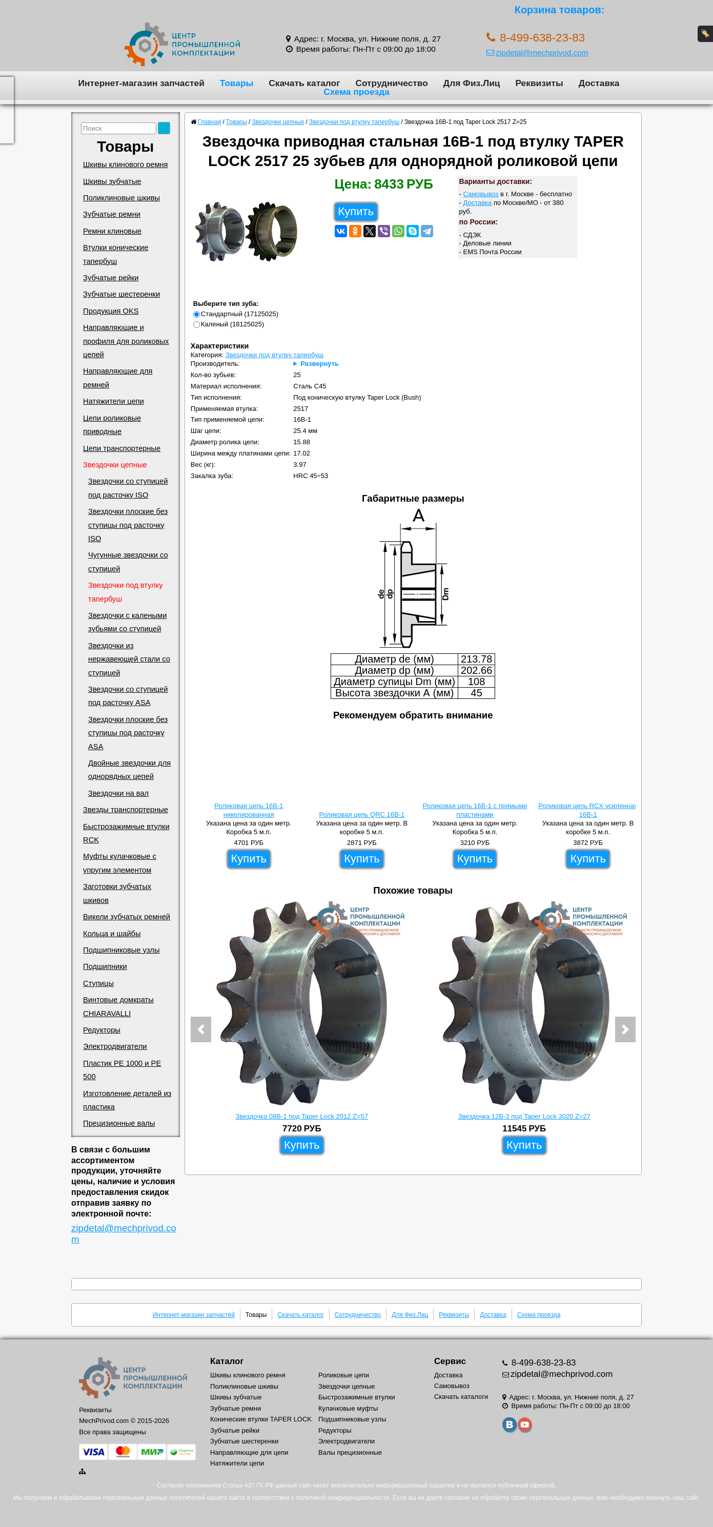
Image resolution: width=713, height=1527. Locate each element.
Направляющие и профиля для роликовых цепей (126, 341)
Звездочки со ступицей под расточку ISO (128, 488)
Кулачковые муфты (348, 1408)
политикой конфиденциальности (342, 1497)
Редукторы (101, 1030)
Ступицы (98, 983)
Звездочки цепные (115, 465)
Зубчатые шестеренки (121, 294)
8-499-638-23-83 (542, 1363)
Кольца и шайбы (111, 934)
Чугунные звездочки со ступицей (128, 561)
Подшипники (105, 966)
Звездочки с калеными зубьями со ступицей (127, 622)
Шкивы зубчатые (112, 181)
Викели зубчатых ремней (126, 917)
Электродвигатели (115, 1046)
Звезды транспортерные (125, 810)
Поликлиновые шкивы (121, 198)
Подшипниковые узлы (121, 950)
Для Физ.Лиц (471, 83)
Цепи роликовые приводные (112, 425)
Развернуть (319, 363)
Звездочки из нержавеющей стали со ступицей (129, 659)
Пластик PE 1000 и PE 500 (122, 1070)
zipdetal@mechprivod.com (537, 52)
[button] (201, 1029)
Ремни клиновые (112, 231)
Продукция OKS (110, 311)
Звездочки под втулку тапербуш (125, 592)
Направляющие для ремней (117, 377)
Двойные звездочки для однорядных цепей (129, 769)
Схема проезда (356, 92)
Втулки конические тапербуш (115, 254)
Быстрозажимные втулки (356, 1397)
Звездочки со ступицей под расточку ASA (128, 696)
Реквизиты (539, 83)
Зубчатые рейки (110, 278)
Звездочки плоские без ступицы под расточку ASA (128, 733)
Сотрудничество (391, 83)
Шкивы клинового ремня (125, 164)
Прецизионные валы (119, 1123)
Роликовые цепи (343, 1375)
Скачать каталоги (461, 1396)
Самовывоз (481, 194)
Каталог (226, 1361)
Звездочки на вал (118, 793)
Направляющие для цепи (249, 1452)
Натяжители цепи (113, 401)
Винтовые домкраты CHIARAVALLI (118, 1006)
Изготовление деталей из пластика (127, 1100)
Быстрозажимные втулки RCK (126, 833)
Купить (356, 211)
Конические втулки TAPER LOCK (261, 1419)
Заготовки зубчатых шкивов (117, 893)
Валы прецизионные (350, 1452)
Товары (237, 83)
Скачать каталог (304, 83)
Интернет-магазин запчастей (141, 83)
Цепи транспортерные (121, 448)
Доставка (599, 83)
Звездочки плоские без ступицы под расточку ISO (128, 525)
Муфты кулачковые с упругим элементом (119, 863)
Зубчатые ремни (111, 214)
